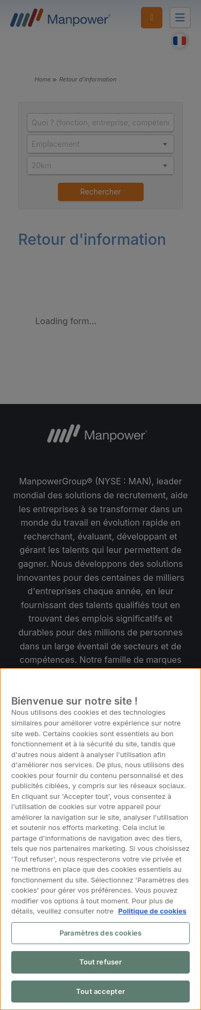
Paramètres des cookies (100, 933)
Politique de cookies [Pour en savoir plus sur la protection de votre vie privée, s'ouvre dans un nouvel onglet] (151, 911)
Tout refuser (100, 962)
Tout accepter (100, 991)
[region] (100, 839)
